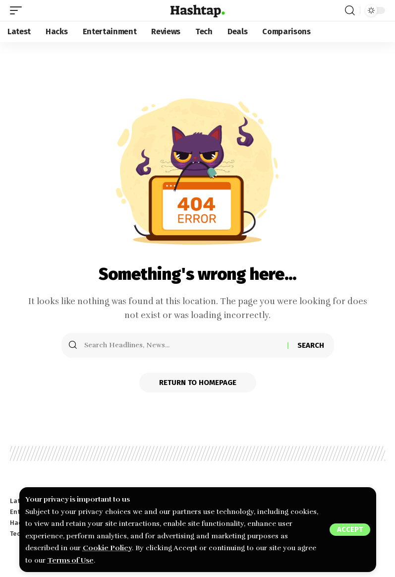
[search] (349, 10)
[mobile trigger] (18, 10)
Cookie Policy (107, 547)
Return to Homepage (197, 382)
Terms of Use (71, 560)
